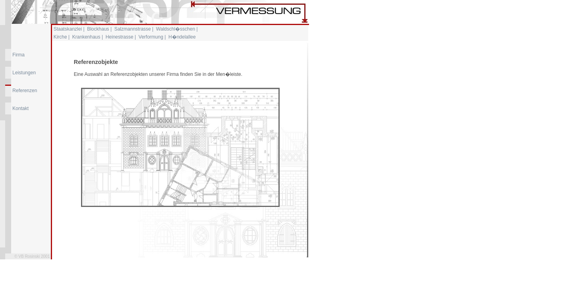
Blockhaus (98, 29)
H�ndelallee (182, 37)
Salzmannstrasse (132, 29)
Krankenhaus (86, 37)
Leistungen (24, 72)
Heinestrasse (119, 37)
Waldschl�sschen (175, 29)
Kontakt (20, 108)
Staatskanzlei (68, 29)
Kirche (60, 37)
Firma (18, 55)
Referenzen (24, 90)
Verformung (151, 37)
